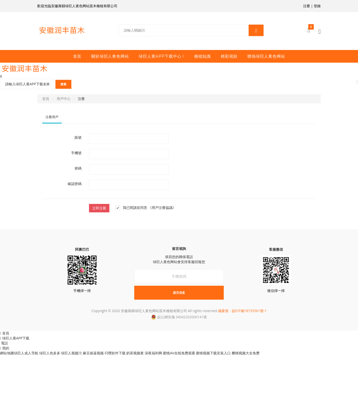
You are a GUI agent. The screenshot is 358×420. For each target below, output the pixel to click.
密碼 (78, 168)
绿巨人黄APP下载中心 (160, 56)
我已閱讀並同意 (131, 207)
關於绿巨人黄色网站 (110, 56)
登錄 (317, 5)
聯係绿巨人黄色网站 (266, 56)
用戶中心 (64, 98)
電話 (4, 343)
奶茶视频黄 (135, 353)
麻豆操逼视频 (93, 353)
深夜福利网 (153, 353)
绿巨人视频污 (71, 353)
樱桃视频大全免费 (246, 353)
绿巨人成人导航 (26, 353)
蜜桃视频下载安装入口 (213, 353)
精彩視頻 (229, 56)
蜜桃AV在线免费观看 (179, 353)
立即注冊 (99, 208)
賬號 (78, 137)
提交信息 (179, 292)
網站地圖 (7, 353)
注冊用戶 (51, 117)
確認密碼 (75, 184)
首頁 (77, 56)
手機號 (76, 153)
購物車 (311, 28)
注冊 (306, 5)
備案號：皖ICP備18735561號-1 (242, 310)
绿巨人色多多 (49, 353)
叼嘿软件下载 (115, 353)
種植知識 (202, 56)
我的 (4, 348)
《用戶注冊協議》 (162, 207)
